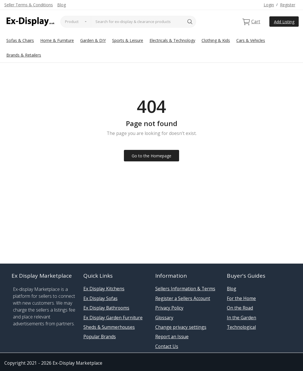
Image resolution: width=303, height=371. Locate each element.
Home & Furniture (57, 40)
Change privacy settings (180, 327)
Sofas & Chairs (20, 40)
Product (71, 21)
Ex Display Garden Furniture (113, 317)
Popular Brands (99, 336)
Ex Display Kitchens (103, 288)
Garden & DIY (93, 40)
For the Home (241, 298)
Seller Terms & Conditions (28, 4)
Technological (241, 327)
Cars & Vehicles (250, 40)
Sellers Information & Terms (185, 288)
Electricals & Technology (172, 40)
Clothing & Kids (216, 40)
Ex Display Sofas (100, 298)
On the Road (240, 308)
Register (287, 4)
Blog (61, 4)
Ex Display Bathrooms (106, 308)
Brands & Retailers (23, 55)
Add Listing (284, 21)
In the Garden (241, 317)
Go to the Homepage (151, 156)
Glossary (164, 317)
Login (269, 4)
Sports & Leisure (127, 40)
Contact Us (166, 346)
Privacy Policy (169, 308)
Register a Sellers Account (182, 298)
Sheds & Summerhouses (109, 327)
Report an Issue (172, 336)
